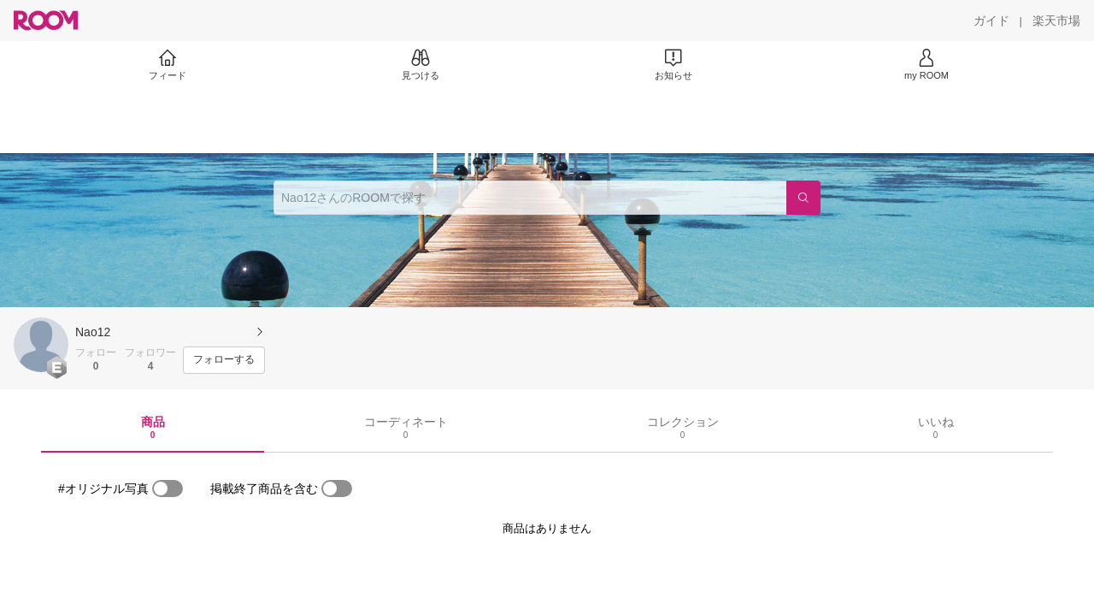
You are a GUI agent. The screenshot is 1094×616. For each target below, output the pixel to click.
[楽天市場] (1056, 20)
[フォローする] (224, 360)
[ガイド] (991, 20)
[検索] (803, 198)
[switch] (167, 488)
